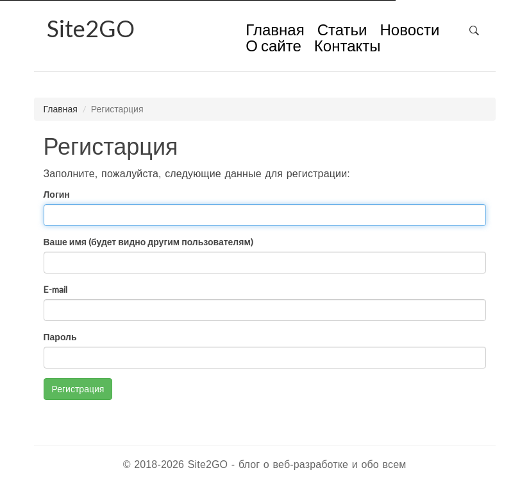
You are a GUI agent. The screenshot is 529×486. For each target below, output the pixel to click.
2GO (91, 28)
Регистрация (78, 388)
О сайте (273, 47)
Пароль (60, 336)
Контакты (347, 47)
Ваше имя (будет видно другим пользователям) (148, 241)
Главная (275, 31)
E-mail (55, 289)
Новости (409, 31)
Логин (57, 194)
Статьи (342, 31)
